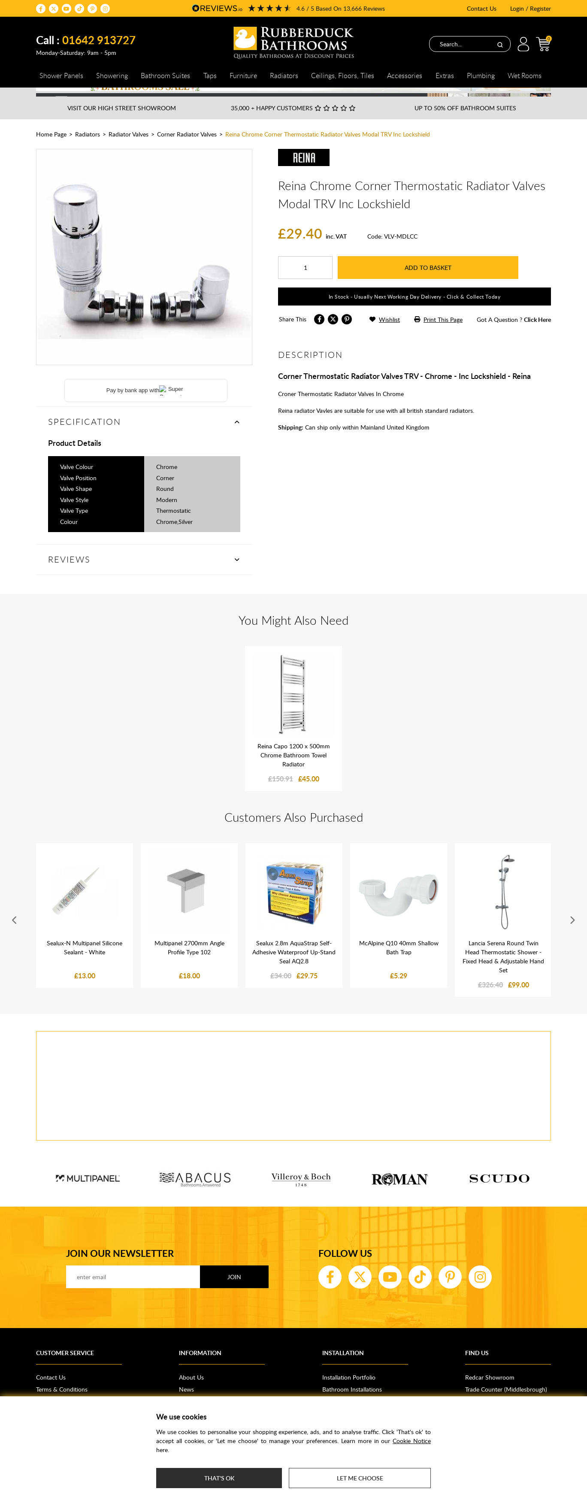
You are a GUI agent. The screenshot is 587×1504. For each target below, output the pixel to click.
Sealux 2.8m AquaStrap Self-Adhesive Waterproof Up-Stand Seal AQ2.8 (294, 966)
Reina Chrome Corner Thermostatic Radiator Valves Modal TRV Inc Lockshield (327, 149)
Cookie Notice (412, 1441)
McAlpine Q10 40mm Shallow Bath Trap (399, 962)
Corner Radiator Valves (187, 149)
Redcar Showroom (489, 1392)
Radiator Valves (128, 149)
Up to (465, 122)
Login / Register (530, 8)
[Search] (500, 44)
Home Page (51, 149)
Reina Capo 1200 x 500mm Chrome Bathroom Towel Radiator (293, 770)
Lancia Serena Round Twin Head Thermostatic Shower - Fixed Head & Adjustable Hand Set (503, 971)
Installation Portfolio (348, 1392)
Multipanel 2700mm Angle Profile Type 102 (189, 962)
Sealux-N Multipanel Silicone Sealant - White (84, 962)
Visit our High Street (121, 122)
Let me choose (360, 1478)
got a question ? (514, 334)
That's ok (219, 1478)
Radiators (87, 149)
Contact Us (481, 8)
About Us (191, 1392)
